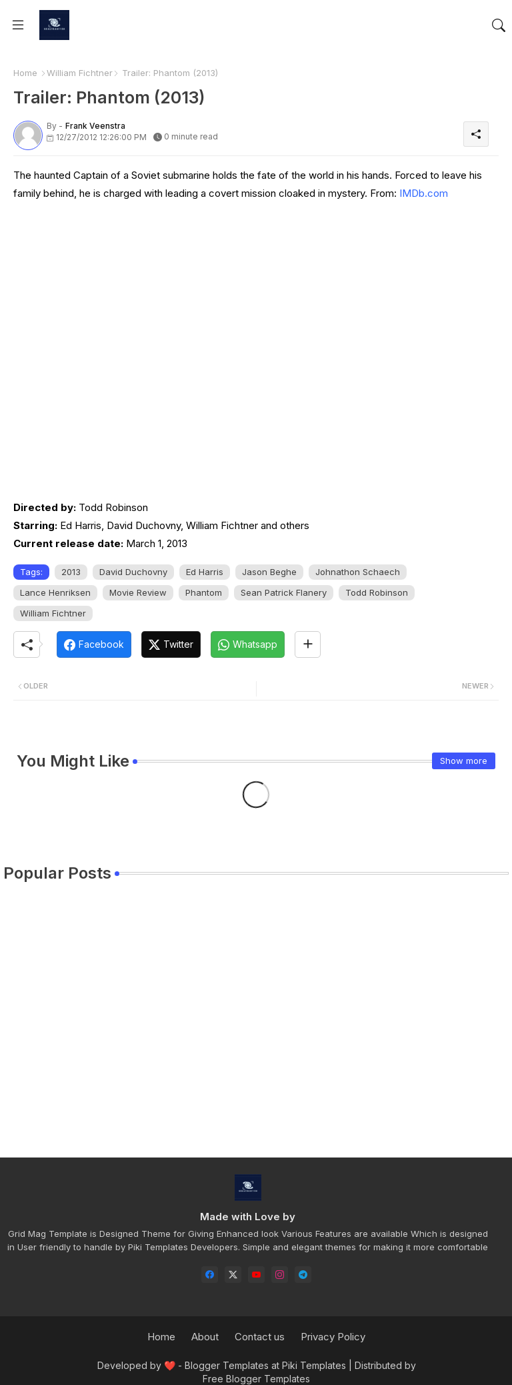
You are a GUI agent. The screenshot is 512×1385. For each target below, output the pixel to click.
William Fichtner (80, 72)
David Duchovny (133, 571)
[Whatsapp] (248, 644)
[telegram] (303, 1274)
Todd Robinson (376, 592)
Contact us (260, 1336)
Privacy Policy (333, 1336)
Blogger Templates (227, 1365)
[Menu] (18, 25)
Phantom (203, 592)
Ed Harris (204, 571)
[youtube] (256, 1274)
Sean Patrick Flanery (284, 592)
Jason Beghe (269, 571)
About (205, 1336)
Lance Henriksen (55, 592)
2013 (71, 571)
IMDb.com (423, 193)
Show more (463, 760)
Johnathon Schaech (357, 571)
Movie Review (138, 592)
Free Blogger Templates (256, 1378)
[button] (498, 25)
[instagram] (279, 1274)
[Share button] (308, 644)
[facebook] (209, 1274)
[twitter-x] (233, 1274)
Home (25, 72)
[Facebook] (94, 644)
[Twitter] (171, 644)
